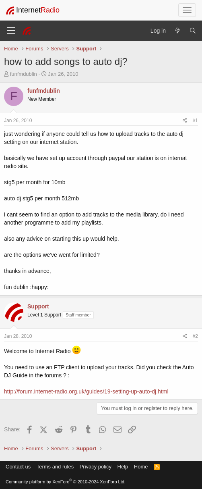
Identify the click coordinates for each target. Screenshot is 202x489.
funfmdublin (23, 74)
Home (141, 467)
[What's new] (177, 30)
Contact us (18, 467)
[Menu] (11, 31)
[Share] (185, 120)
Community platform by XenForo (66, 481)
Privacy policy (95, 467)
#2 (195, 336)
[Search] (192, 30)
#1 (195, 120)
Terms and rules (55, 467)
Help (122, 467)
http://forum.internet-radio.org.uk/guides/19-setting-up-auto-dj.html (86, 391)
